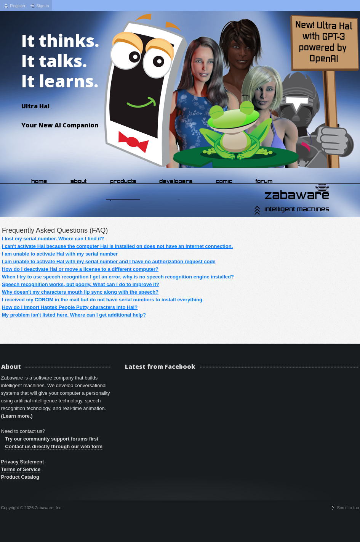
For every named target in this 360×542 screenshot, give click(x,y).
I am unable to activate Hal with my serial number (60, 254)
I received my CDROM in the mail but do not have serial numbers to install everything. (103, 299)
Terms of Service (21, 469)
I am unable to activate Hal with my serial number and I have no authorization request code (109, 261)
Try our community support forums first (51, 439)
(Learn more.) (17, 416)
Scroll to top (348, 507)
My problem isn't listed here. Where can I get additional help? (74, 315)
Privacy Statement (22, 462)
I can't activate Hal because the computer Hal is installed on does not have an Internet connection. (117, 246)
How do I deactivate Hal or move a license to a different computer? (80, 269)
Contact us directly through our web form (53, 446)
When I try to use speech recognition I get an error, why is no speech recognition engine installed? (118, 277)
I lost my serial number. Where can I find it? (53, 238)
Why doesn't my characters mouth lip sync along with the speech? (80, 292)
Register (18, 5)
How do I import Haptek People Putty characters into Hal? (70, 307)
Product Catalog (20, 477)
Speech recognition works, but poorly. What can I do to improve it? (80, 284)
